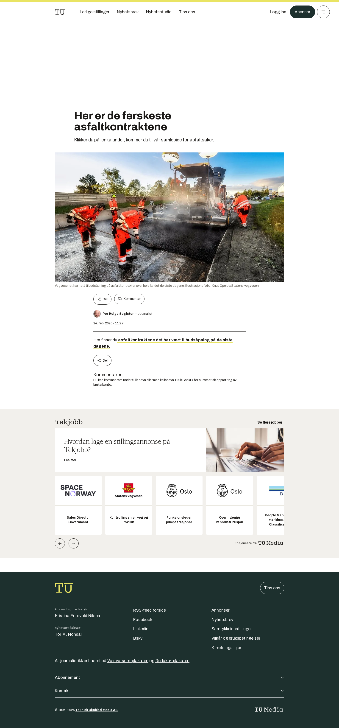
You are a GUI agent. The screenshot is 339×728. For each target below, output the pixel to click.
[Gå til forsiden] (60, 12)
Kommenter (129, 299)
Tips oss (272, 588)
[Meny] (323, 12)
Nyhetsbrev (222, 619)
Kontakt (169, 691)
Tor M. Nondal (68, 634)
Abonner (302, 12)
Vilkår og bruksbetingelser (235, 638)
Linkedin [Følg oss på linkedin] (140, 629)
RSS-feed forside (149, 610)
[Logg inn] (278, 12)
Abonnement (169, 677)
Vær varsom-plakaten (127, 660)
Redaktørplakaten (172, 660)
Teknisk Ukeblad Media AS (96, 710)
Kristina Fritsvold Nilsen (77, 615)
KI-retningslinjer (226, 647)
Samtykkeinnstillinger (231, 629)
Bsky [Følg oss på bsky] (137, 638)
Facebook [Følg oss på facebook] (142, 619)
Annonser (220, 610)
